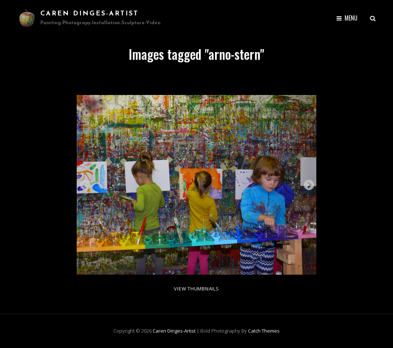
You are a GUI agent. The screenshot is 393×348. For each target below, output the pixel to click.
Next (306, 183)
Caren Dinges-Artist (89, 13)
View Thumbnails (196, 288)
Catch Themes (264, 330)
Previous (83, 183)
